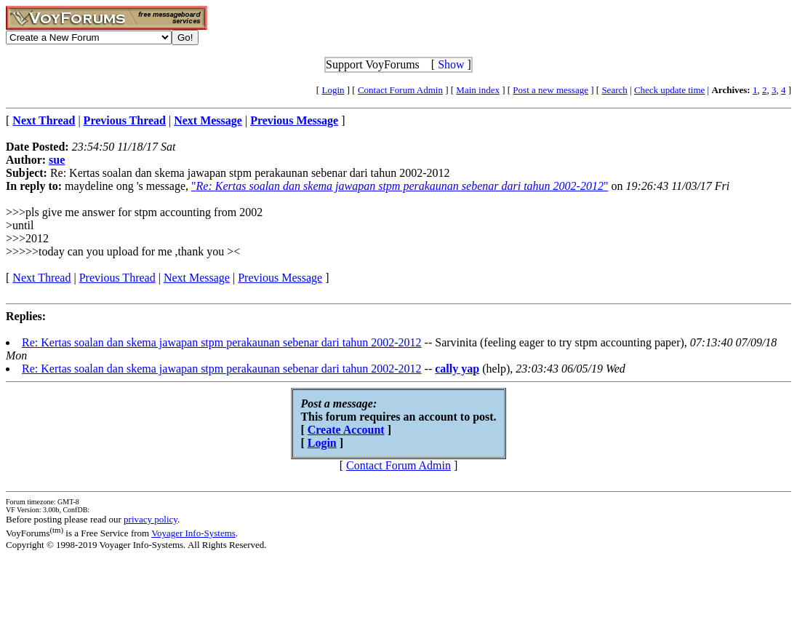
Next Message (197, 277)
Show (451, 64)
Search (614, 89)
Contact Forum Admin (400, 89)
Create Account (346, 430)
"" (399, 186)
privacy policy (150, 519)
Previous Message (280, 277)
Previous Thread (117, 277)
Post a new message (550, 89)
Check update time (669, 89)
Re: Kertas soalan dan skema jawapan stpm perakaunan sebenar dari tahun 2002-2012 (222, 342)
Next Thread (41, 277)
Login (332, 89)
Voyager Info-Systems (193, 533)
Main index (478, 89)
